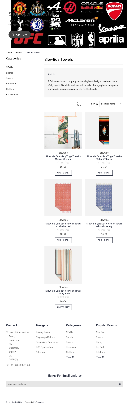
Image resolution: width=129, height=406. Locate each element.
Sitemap (40, 352)
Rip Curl (100, 347)
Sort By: (94, 104)
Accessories (12, 94)
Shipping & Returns (45, 337)
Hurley (99, 342)
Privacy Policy (43, 332)
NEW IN (9, 67)
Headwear (11, 83)
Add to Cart (63, 173)
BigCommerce (38, 402)
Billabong (100, 352)
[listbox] (111, 104)
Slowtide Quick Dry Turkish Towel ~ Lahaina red (63, 225)
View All (70, 357)
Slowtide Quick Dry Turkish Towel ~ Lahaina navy (104, 225)
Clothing (10, 89)
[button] (20, 34)
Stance (99, 337)
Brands (9, 78)
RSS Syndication (44, 347)
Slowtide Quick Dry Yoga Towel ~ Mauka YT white (63, 157)
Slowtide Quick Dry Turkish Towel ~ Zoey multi (63, 292)
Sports (9, 73)
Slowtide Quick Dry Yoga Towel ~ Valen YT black (104, 157)
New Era (100, 332)
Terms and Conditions (47, 342)
